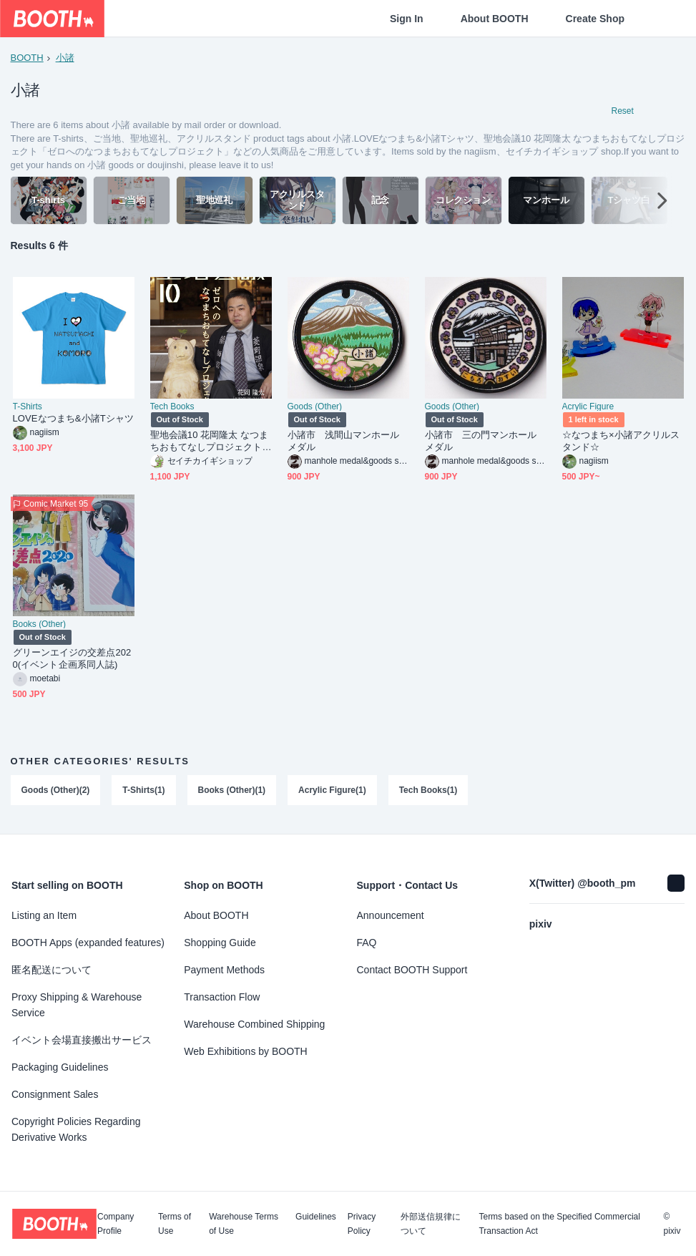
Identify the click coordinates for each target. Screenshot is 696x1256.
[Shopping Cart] (661, 18)
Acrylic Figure (588, 408)
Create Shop (595, 19)
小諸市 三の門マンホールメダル (481, 443)
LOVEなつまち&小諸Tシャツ (73, 420)
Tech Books (172, 408)
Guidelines (315, 1217)
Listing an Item (44, 915)
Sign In (406, 19)
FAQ (367, 942)
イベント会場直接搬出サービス (81, 1040)
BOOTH (27, 57)
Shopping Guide (219, 942)
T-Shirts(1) (144, 792)
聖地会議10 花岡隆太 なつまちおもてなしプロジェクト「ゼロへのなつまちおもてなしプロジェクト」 (209, 443)
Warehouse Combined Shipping (254, 1024)
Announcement (390, 915)
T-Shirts (27, 408)
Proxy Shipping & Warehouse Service (76, 1004)
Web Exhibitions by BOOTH (245, 1051)
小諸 (65, 57)
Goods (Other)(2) (55, 792)
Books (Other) (40, 626)
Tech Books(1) (428, 792)
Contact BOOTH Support (412, 969)
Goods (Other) (315, 408)
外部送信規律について (431, 1223)
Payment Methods (224, 969)
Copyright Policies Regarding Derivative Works (76, 1129)
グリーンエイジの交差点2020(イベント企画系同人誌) (72, 660)
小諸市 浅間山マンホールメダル (344, 443)
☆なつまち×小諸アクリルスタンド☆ (621, 443)
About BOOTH (495, 19)
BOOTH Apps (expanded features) (88, 942)
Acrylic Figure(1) (333, 792)
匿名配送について (51, 969)
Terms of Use (174, 1223)
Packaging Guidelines (59, 1067)
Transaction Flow (222, 997)
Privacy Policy (362, 1223)
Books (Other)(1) (232, 792)
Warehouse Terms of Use (243, 1223)
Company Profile (115, 1223)
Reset (623, 112)
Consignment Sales (54, 1094)
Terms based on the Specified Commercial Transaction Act (559, 1223)
